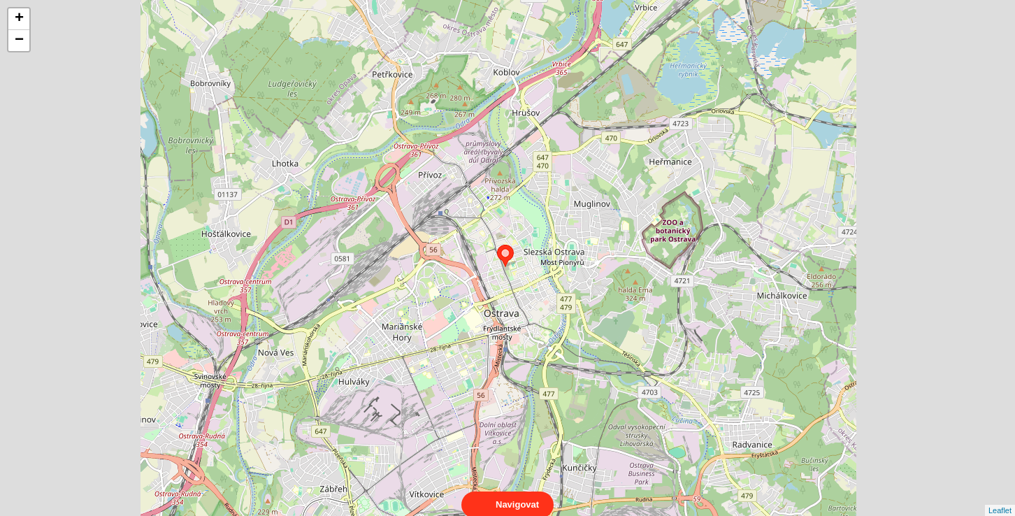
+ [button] (19, 18)
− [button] (19, 40)
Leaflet (1000, 498)
